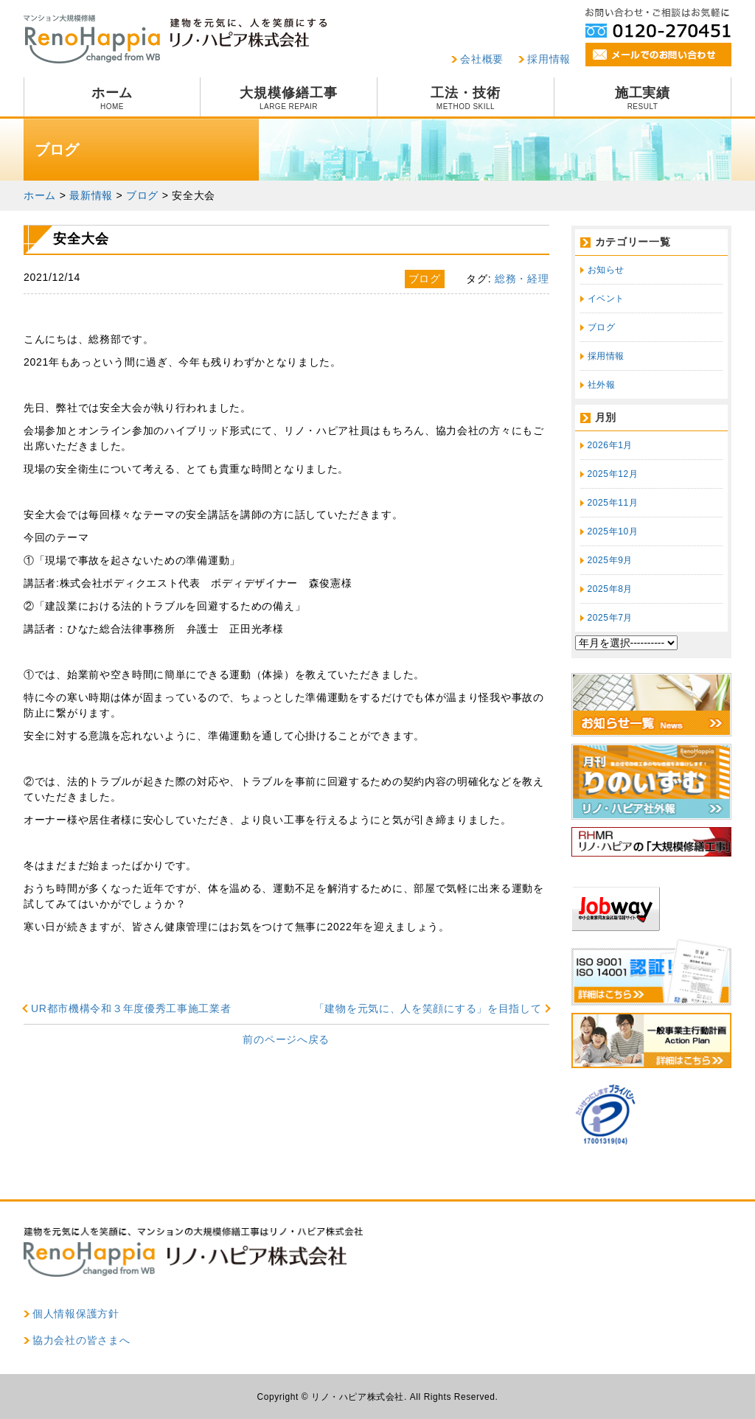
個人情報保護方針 (75, 1313)
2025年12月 (613, 474)
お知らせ (606, 270)
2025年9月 (610, 560)
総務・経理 (522, 279)
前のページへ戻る (286, 1039)
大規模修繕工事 (288, 98)
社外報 (602, 385)
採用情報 (549, 59)
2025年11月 (613, 503)
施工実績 (642, 98)
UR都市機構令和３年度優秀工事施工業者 (131, 1008)
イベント (606, 298)
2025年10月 (613, 531)
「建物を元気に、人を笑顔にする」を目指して (428, 1008)
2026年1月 (610, 445)
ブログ (602, 327)
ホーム (112, 98)
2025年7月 (610, 618)
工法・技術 (465, 98)
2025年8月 (610, 589)
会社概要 (482, 59)
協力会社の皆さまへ (81, 1340)
